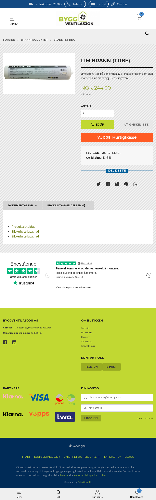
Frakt (26, 456)
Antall (86, 106)
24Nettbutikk (85, 482)
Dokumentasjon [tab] (20, 205)
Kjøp (97, 125)
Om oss (122, 4)
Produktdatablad (23, 227)
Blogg (129, 456)
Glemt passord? (145, 418)
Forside (85, 328)
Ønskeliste (136, 125)
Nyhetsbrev (112, 456)
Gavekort (86, 341)
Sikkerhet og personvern (82, 456)
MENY (12, 19)
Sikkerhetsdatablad (25, 232)
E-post (101, 4)
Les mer (64, 475)
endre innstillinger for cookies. (90, 475)
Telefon (78, 4)
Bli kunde (86, 332)
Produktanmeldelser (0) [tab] (66, 205)
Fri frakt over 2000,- (48, 4)
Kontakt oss (88, 346)
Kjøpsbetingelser (47, 456)
